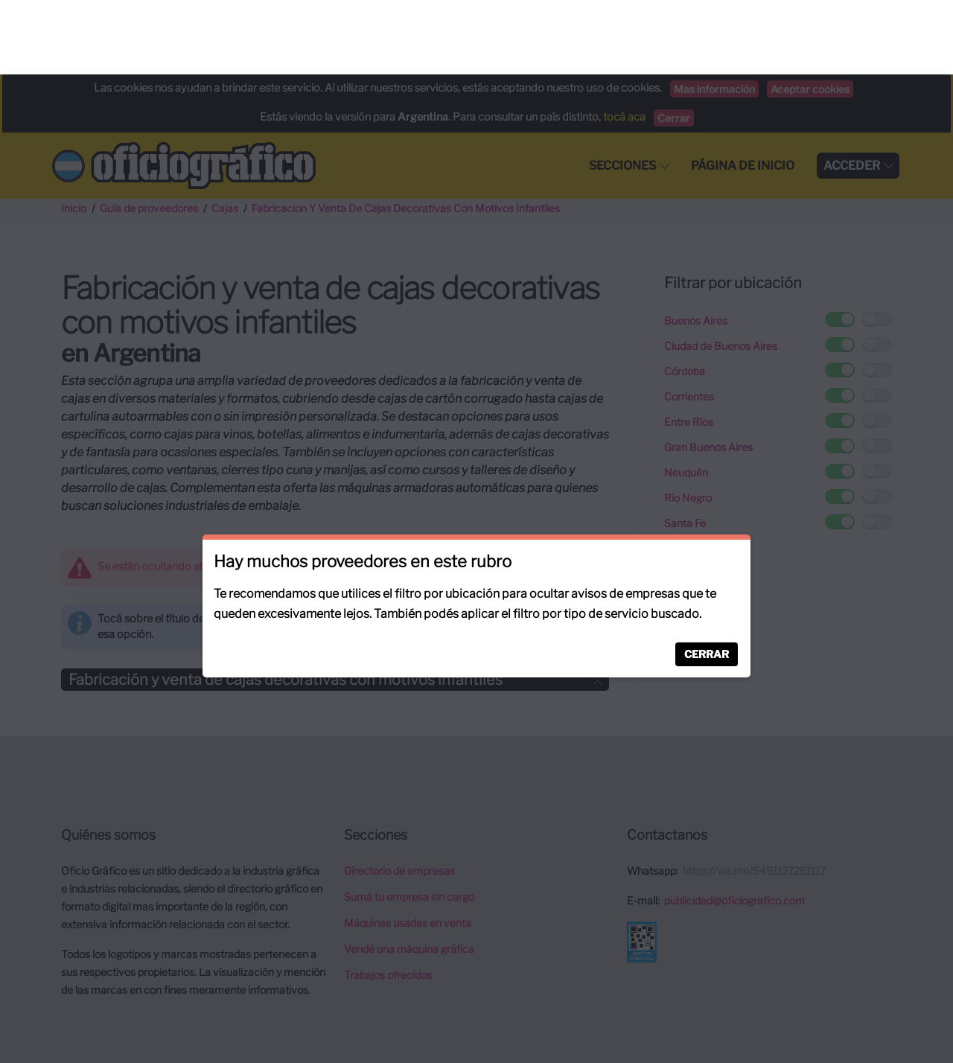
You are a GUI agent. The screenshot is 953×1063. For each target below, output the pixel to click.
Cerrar (706, 579)
